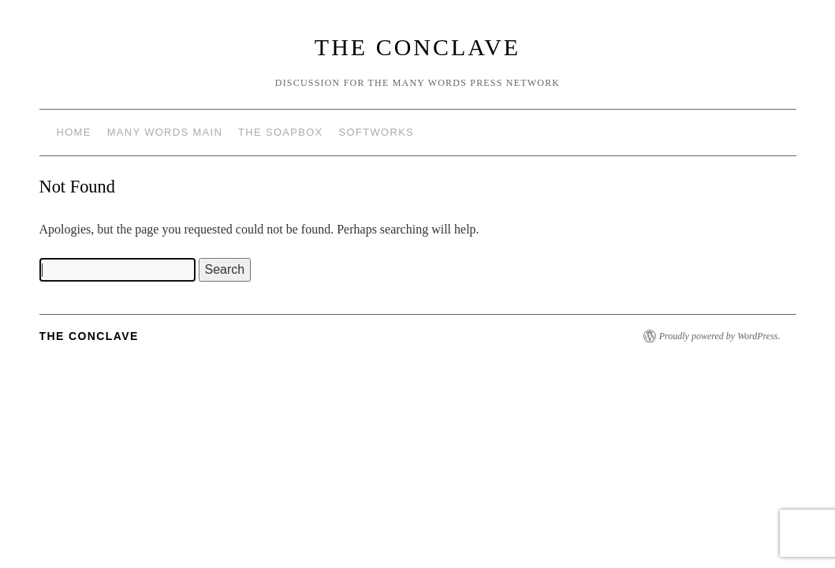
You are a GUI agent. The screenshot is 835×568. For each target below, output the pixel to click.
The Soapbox (280, 132)
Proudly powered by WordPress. (720, 336)
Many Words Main (164, 132)
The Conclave (417, 47)
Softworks (376, 132)
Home (74, 132)
